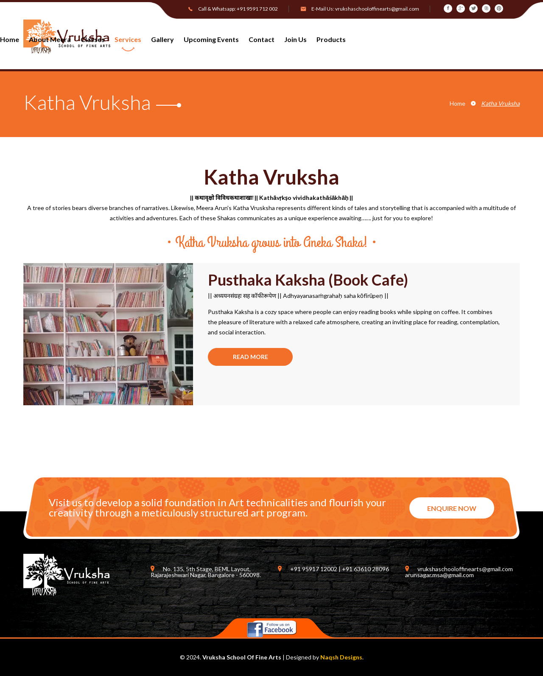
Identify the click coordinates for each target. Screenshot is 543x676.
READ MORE (250, 356)
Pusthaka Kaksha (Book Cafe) (308, 279)
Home (457, 103)
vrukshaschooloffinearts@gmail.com (377, 9)
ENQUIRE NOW (451, 508)
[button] (328, 43)
